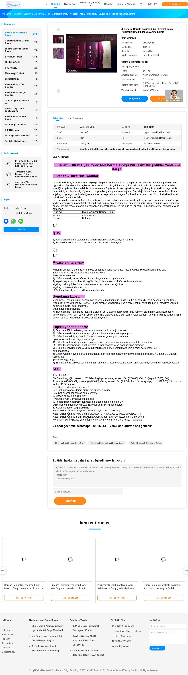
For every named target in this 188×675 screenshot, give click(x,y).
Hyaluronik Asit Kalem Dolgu (21, 117)
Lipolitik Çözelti (21, 62)
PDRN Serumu (21, 130)
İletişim (21, 229)
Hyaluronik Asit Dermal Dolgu (21, 33)
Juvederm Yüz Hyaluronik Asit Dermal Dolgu (26, 184)
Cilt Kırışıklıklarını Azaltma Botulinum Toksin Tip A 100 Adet (88, 652)
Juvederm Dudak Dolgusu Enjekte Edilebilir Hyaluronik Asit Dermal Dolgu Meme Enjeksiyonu (27, 174)
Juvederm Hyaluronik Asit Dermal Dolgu (106, 443)
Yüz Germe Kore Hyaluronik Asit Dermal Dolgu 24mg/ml (47, 638)
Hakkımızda (7, 634)
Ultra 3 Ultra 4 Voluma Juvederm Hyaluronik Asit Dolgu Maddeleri (47, 628)
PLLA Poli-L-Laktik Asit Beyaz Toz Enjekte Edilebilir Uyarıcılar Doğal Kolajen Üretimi (26, 163)
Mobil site (6, 647)
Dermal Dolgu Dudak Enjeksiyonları (21, 109)
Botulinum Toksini (21, 56)
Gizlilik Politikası (9, 652)
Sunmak (70, 501)
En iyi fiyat (135, 98)
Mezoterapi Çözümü (21, 73)
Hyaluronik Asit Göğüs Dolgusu (21, 93)
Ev (3, 626)
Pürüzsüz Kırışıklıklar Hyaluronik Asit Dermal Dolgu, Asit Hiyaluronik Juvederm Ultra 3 (116, 588)
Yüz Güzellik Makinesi (21, 141)
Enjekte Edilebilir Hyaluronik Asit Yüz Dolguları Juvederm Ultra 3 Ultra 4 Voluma (68, 588)
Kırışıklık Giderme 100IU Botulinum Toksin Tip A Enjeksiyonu (84, 640)
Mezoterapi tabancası (21, 124)
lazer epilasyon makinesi (21, 135)
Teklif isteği (174, 4)
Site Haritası (7, 643)
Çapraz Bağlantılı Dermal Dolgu (21, 41)
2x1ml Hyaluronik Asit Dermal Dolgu (146, 443)
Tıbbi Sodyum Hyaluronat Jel (21, 101)
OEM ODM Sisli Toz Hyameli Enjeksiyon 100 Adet (85, 628)
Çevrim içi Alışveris (126, 4)
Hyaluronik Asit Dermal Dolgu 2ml (69, 443)
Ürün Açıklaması (75, 118)
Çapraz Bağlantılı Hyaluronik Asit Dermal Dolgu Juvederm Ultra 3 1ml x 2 (23, 588)
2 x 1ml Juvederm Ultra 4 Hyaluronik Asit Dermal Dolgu (46, 648)
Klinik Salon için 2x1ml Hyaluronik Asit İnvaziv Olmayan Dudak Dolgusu (162, 588)
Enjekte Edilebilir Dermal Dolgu (21, 49)
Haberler (6, 639)
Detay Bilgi (58, 118)
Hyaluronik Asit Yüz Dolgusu (21, 85)
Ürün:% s (6, 630)
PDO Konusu (21, 67)
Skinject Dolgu (21, 78)
